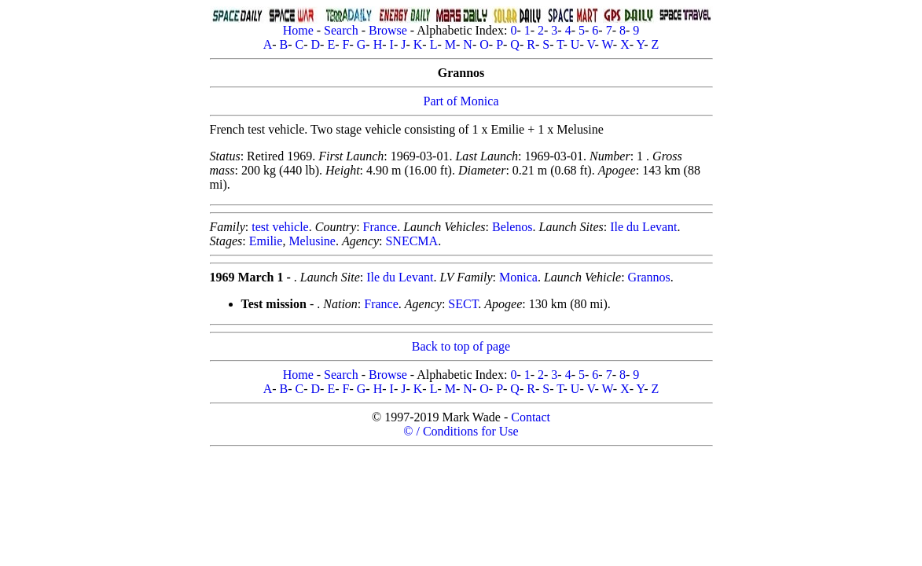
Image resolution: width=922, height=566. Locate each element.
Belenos (512, 226)
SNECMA (411, 241)
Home (298, 30)
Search (341, 30)
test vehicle (280, 226)
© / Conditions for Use (460, 431)
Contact (530, 417)
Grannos (649, 277)
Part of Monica (461, 101)
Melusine (312, 241)
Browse (388, 30)
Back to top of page (461, 346)
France (380, 226)
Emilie (266, 241)
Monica (518, 277)
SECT (463, 304)
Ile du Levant (643, 226)
